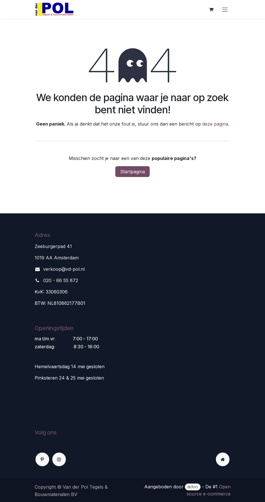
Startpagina (132, 171)
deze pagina (215, 124)
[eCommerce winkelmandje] (211, 9)
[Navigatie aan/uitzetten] (225, 9)
